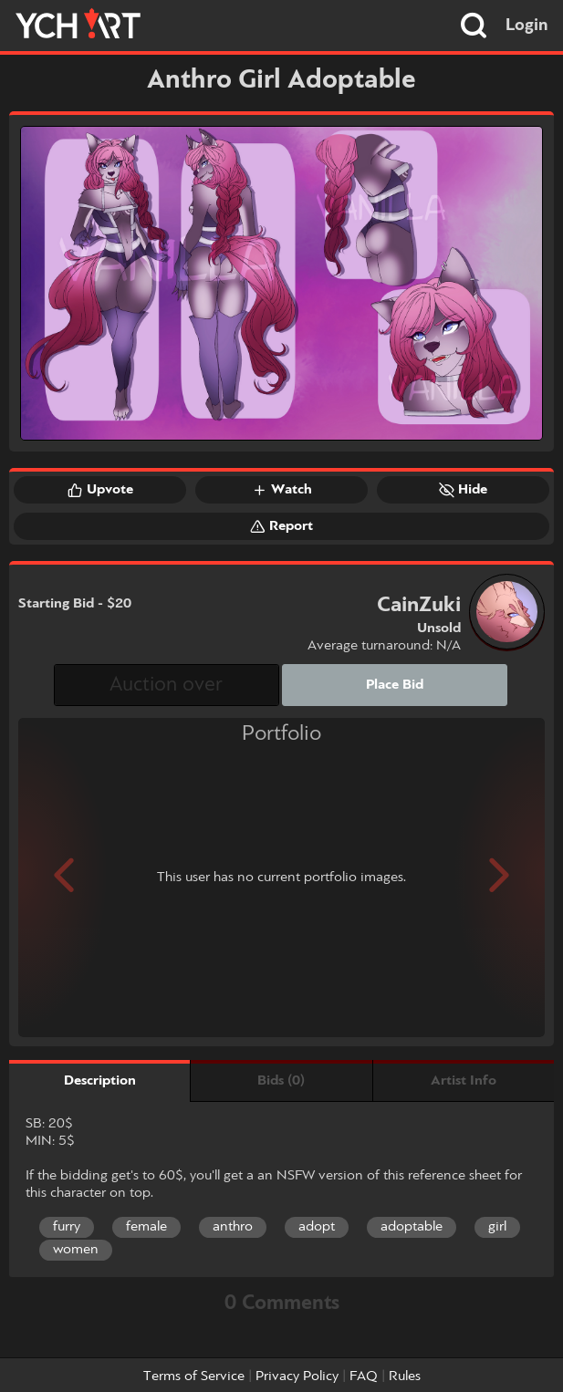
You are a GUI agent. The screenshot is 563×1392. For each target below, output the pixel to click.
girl (497, 1227)
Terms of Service (194, 1376)
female (146, 1227)
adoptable (412, 1227)
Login (527, 25)
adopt (316, 1227)
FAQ (363, 1376)
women (76, 1249)
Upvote (100, 490)
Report (281, 526)
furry (66, 1227)
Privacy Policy (297, 1376)
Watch (282, 490)
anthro (233, 1227)
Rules (405, 1376)
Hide (463, 490)
